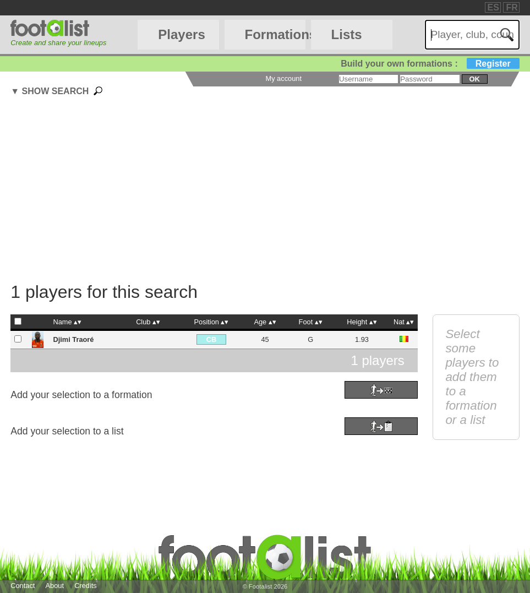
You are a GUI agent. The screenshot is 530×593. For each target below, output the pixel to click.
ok (474, 79)
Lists (346, 34)
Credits (85, 585)
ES (493, 7)
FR (511, 7)
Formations (274, 34)
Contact (22, 585)
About (55, 585)
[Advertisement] (269, 191)
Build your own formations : (430, 63)
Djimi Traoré (73, 339)
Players (181, 34)
